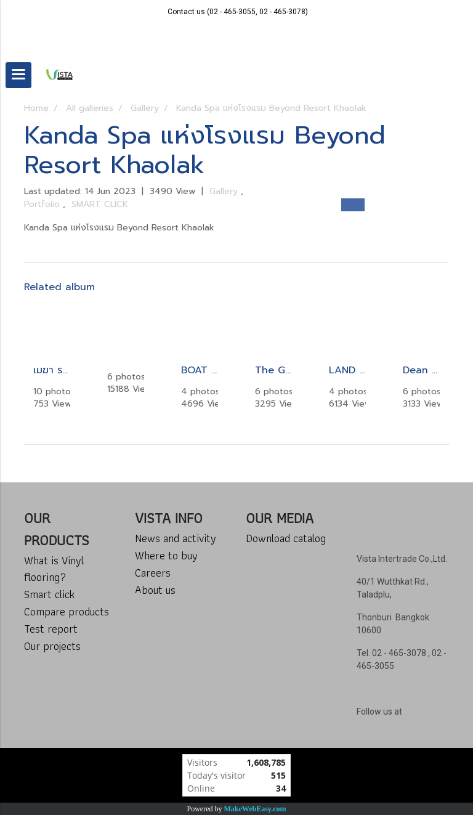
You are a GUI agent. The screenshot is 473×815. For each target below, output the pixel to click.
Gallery (225, 191)
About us (155, 590)
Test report (51, 629)
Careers (153, 573)
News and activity (175, 538)
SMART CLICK (99, 204)
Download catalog (286, 538)
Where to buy (166, 555)
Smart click (49, 594)
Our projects (52, 646)
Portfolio (43, 204)
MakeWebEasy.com (255, 809)
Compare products (66, 611)
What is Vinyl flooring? (54, 568)
